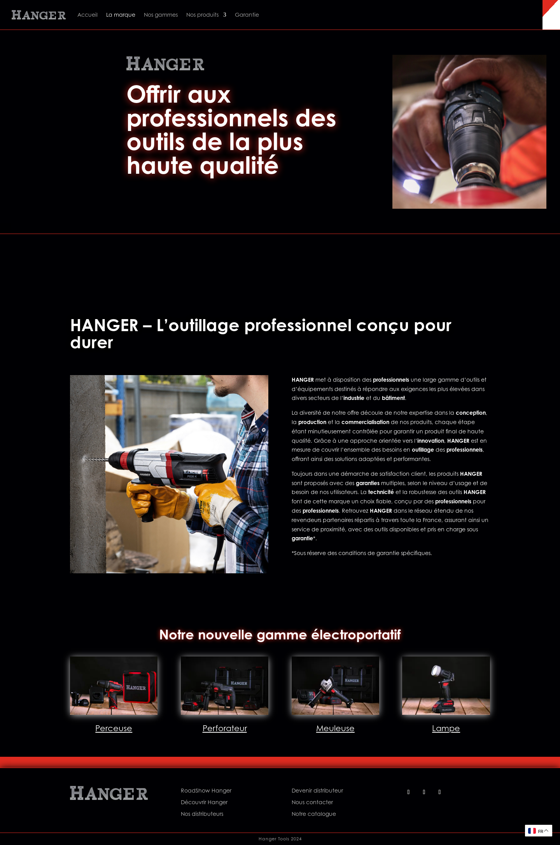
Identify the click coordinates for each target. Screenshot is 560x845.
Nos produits (202, 14)
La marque (120, 14)
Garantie (247, 14)
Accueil (87, 14)
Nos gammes (161, 14)
